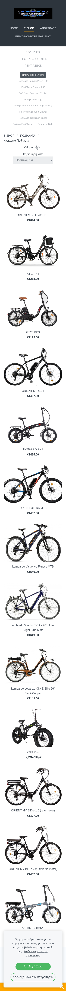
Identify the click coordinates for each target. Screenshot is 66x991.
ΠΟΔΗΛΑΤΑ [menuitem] (33, 52)
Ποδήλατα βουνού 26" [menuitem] (33, 87)
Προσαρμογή (33, 955)
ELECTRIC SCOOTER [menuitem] (33, 59)
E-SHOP (9, 135)
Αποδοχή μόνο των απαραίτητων (33, 977)
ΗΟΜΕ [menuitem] (14, 28)
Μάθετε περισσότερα (36, 951)
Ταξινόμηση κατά (33, 154)
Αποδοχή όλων (33, 966)
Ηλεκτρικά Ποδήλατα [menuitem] (33, 75)
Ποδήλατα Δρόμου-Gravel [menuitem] (33, 111)
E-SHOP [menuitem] (29, 28)
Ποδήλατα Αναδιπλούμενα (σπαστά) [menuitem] (33, 105)
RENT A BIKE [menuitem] (33, 65)
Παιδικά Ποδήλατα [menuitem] (22, 124)
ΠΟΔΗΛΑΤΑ (27, 135)
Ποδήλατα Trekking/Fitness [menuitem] (33, 118)
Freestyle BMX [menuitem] (45, 124)
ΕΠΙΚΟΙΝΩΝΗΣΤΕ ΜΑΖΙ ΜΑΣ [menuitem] (33, 36)
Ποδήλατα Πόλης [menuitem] (33, 99)
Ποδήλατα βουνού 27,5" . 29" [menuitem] (33, 81)
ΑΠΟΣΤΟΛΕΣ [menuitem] (48, 28)
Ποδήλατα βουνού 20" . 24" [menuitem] (33, 93)
